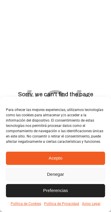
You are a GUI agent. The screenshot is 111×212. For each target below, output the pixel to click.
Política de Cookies (26, 204)
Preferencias (55, 190)
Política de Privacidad (61, 204)
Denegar (55, 174)
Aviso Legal (91, 204)
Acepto (55, 157)
